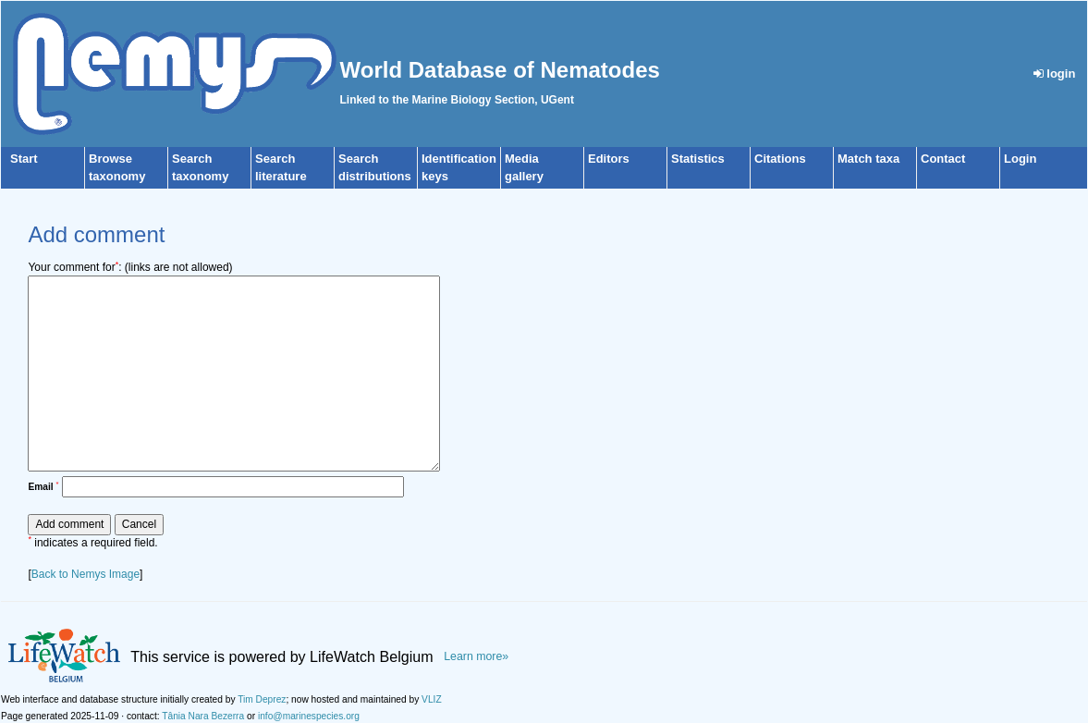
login (1054, 73)
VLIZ (432, 699)
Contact (943, 158)
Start (24, 158)
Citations (780, 158)
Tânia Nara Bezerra (203, 716)
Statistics (698, 158)
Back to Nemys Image (85, 574)
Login (1020, 158)
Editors (609, 158)
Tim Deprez (262, 699)
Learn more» (476, 656)
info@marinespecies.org (309, 716)
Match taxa (868, 158)
